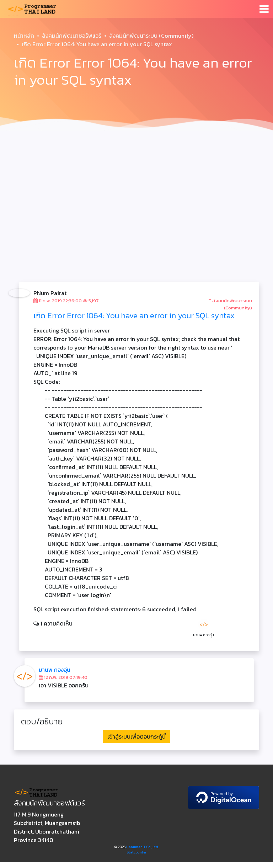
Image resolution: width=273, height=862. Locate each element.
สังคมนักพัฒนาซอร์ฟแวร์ (71, 35)
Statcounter (136, 852)
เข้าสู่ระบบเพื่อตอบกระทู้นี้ (136, 736)
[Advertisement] (136, 188)
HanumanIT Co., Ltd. (142, 847)
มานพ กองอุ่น (54, 669)
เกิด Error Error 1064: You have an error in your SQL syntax (134, 315)
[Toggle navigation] (264, 9)
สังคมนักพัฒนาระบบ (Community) (151, 35)
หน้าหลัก (24, 35)
